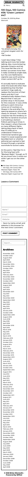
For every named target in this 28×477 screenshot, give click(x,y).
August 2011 (7, 397)
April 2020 (6, 304)
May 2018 (6, 321)
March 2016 (7, 330)
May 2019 (6, 306)
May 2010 (6, 422)
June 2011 (6, 399)
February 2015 (8, 338)
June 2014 (6, 346)
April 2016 (6, 327)
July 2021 (6, 294)
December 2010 (8, 410)
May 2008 (6, 465)
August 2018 (7, 317)
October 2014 (7, 342)
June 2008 (6, 463)
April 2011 (6, 403)
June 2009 (6, 446)
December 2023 (8, 277)
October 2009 (8, 437)
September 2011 (8, 395)
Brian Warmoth (14, 2)
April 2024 (6, 272)
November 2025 (8, 253)
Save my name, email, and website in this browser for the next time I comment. (13, 225)
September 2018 (9, 315)
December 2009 (8, 433)
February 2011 (8, 406)
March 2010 (7, 427)
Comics (21, 165)
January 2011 (7, 408)
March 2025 (7, 262)
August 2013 (7, 359)
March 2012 (7, 382)
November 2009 (8, 435)
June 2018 (6, 319)
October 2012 (7, 368)
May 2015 (6, 332)
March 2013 (7, 363)
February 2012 (8, 384)
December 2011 (8, 389)
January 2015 (7, 340)
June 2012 (6, 376)
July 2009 (6, 444)
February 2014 (8, 351)
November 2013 (8, 355)
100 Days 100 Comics (10, 165)
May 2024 (6, 270)
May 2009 (6, 448)
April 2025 (6, 260)
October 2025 (7, 256)
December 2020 (8, 298)
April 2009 (6, 450)
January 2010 (7, 431)
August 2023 (7, 285)
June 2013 (6, 361)
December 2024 (8, 264)
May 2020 (6, 302)
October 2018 (7, 313)
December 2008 (8, 458)
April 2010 (6, 425)
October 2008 (8, 461)
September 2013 (8, 357)
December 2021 (8, 291)
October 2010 (7, 414)
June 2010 (6, 420)
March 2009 (7, 452)
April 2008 (6, 467)
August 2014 (7, 344)
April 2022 (6, 289)
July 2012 (6, 374)
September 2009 (9, 439)
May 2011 (6, 401)
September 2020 (9, 300)
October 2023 (8, 281)
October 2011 (7, 393)
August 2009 (7, 442)
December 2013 (8, 353)
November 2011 (8, 391)
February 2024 (8, 275)
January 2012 (7, 387)
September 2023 (9, 283)
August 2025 (7, 258)
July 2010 (6, 418)
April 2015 (6, 334)
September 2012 (8, 370)
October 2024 (8, 268)
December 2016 (8, 325)
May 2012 (6, 378)
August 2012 (7, 372)
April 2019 (6, 308)
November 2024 (8, 266)
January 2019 (7, 310)
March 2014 (7, 349)
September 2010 (9, 416)
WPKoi (19, 475)
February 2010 (8, 429)
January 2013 (7, 365)
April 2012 (6, 380)
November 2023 (8, 279)
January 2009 (7, 456)
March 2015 (7, 336)
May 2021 (6, 296)
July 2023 (6, 287)
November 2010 (8, 412)
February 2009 (8, 454)
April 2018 (6, 323)
